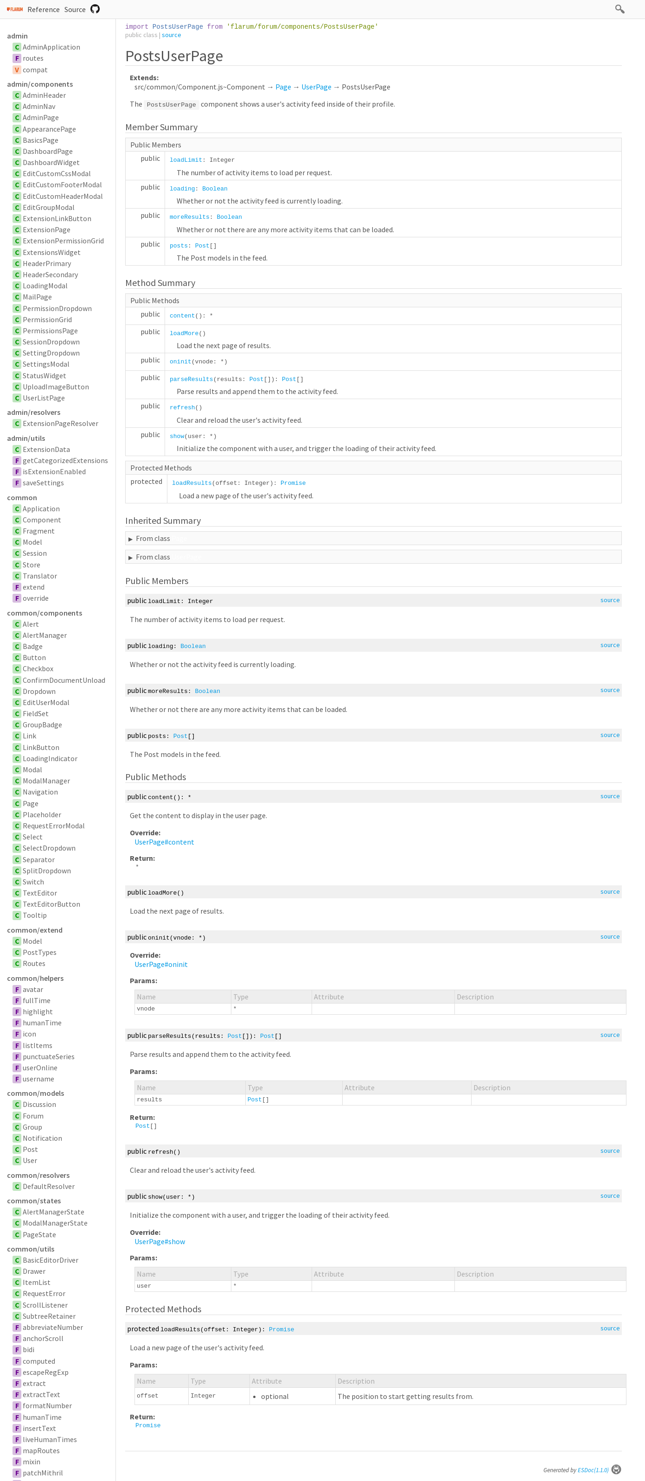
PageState (39, 1234)
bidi (28, 1349)
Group (32, 1126)
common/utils (30, 1248)
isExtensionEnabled (54, 471)
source (171, 35)
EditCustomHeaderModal (63, 196)
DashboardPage (48, 151)
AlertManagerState (53, 1211)
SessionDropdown (51, 341)
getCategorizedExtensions (65, 460)
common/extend (35, 929)
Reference (43, 9)
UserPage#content (164, 841)
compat (35, 69)
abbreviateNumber (53, 1327)
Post (30, 1149)
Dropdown (39, 691)
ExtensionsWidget (52, 252)
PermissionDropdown (57, 308)
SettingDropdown (51, 352)
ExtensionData (46, 449)
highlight (38, 1011)
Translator (40, 575)
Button (34, 657)
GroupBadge (42, 724)
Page (30, 803)
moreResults (190, 217)
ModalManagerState (55, 1222)
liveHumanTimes (50, 1439)
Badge (33, 646)
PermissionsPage (50, 330)
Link (29, 735)
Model (32, 542)
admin (17, 35)
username (38, 1078)
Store (31, 564)
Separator (39, 859)
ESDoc (600, 1470)
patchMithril (43, 1472)
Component (42, 519)
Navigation (40, 791)
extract (34, 1383)
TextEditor (40, 892)
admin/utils (26, 438)
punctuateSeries (49, 1056)
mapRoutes (41, 1450)
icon (29, 1033)
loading (182, 188)
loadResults (192, 483)
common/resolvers (38, 1175)
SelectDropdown (49, 847)
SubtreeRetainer (49, 1316)
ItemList (37, 1282)
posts (179, 245)
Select (33, 836)
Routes (34, 963)
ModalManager (46, 780)
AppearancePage (49, 128)
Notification (42, 1138)
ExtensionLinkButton (57, 218)
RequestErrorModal (54, 825)
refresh (182, 407)
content (182, 315)
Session (35, 553)
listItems (37, 1045)
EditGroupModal (49, 207)
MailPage (37, 296)
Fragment (39, 530)
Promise (293, 483)
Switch (33, 881)
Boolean (215, 188)
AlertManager (45, 635)
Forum (33, 1115)
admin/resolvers (33, 412)
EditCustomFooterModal (62, 184)
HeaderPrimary (47, 263)
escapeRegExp (46, 1372)
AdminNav (39, 106)
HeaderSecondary (50, 274)
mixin (31, 1461)
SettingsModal (46, 364)
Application (41, 508)
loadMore (184, 333)
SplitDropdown (47, 870)
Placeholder (42, 814)
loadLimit (186, 160)
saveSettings (43, 482)
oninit (181, 361)
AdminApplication (51, 46)
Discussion (39, 1104)
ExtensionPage (46, 229)
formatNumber (47, 1405)
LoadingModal (45, 285)
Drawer (34, 1271)
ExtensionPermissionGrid (63, 240)
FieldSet (36, 713)
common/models (35, 1093)
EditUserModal (46, 702)
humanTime (42, 1022)
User (30, 1160)
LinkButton (41, 747)
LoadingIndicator (50, 758)
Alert (31, 624)
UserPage (316, 86)
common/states (34, 1200)
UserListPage (44, 397)
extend (34, 586)
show (177, 436)
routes (33, 58)
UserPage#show (159, 1241)
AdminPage (41, 117)
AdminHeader (44, 95)
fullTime (37, 1000)
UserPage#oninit (161, 964)
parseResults (191, 379)
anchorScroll (43, 1338)
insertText (39, 1428)
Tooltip (35, 915)
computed (39, 1361)
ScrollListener (45, 1304)
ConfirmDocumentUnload (64, 680)
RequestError (44, 1293)
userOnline (40, 1067)
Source (75, 9)
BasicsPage (40, 140)
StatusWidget (44, 375)
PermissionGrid (47, 319)
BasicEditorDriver (50, 1260)
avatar (33, 989)
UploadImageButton (56, 386)
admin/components (40, 84)
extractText (41, 1394)
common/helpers (35, 978)
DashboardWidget (51, 162)
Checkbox (38, 668)
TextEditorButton (51, 904)
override (36, 598)
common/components (44, 612)
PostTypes (40, 952)
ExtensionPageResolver (60, 423)
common (22, 497)
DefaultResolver (49, 1186)
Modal (32, 769)
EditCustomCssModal (57, 173)
